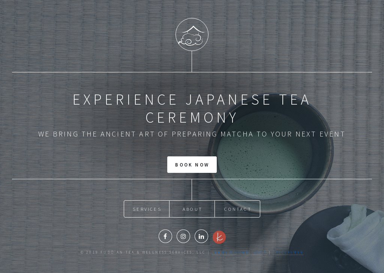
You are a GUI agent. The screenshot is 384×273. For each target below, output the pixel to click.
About (192, 209)
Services (147, 209)
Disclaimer (288, 252)
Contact (237, 209)
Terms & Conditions (239, 252)
